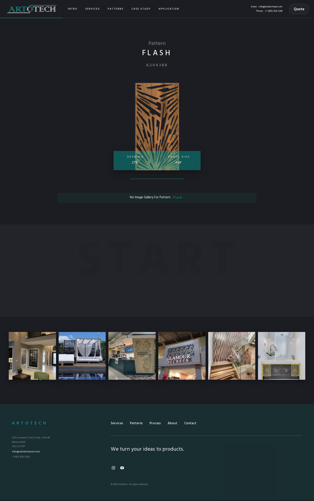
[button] (92, 9)
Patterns (136, 423)
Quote (299, 9)
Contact (190, 423)
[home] (32, 9)
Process (155, 423)
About (172, 423)
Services (117, 423)
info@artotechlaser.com (270, 7)
